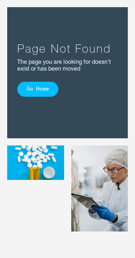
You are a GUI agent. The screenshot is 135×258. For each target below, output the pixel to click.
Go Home (38, 89)
